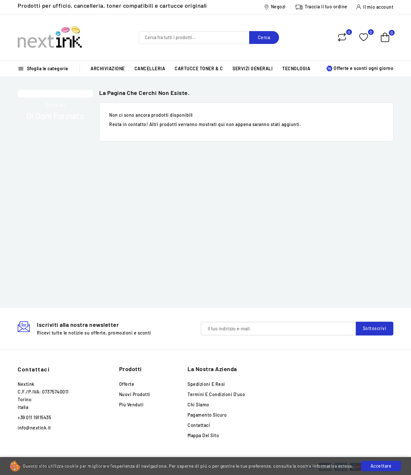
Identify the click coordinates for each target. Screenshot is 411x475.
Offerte (127, 384)
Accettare (381, 466)
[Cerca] (209, 37)
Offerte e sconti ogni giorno (359, 68)
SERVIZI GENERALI (252, 68)
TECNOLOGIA (296, 68)
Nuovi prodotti (134, 394)
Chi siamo (198, 404)
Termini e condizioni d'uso (216, 394)
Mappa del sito (203, 435)
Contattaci (34, 369)
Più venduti (131, 404)
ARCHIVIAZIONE (108, 68)
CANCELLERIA (150, 68)
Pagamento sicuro (207, 415)
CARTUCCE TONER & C (199, 68)
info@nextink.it (34, 427)
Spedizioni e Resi (206, 384)
